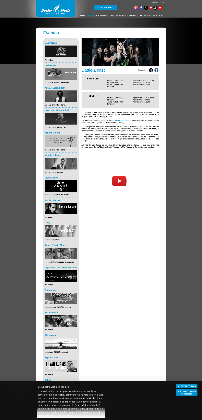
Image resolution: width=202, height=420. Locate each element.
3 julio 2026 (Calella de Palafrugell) (59, 195)
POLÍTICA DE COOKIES (59, 398)
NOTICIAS (123, 16)
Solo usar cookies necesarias (186, 375)
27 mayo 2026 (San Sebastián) (57, 82)
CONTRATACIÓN (136, 16)
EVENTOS (91, 16)
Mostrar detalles (46, 414)
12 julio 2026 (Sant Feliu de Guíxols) (59, 262)
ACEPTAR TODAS (186, 369)
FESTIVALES (149, 16)
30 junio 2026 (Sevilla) (54, 172)
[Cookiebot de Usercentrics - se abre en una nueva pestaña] (18, 374)
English (163, 2)
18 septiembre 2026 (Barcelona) (58, 307)
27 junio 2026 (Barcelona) (55, 150)
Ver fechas (49, 60)
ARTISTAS (113, 16)
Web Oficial (88, 151)
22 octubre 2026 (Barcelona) (56, 352)
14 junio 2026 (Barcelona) (55, 127)
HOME (82, 16)
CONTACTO (161, 16)
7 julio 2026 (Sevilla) (53, 240)
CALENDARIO (102, 16)
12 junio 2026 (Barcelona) (55, 105)
